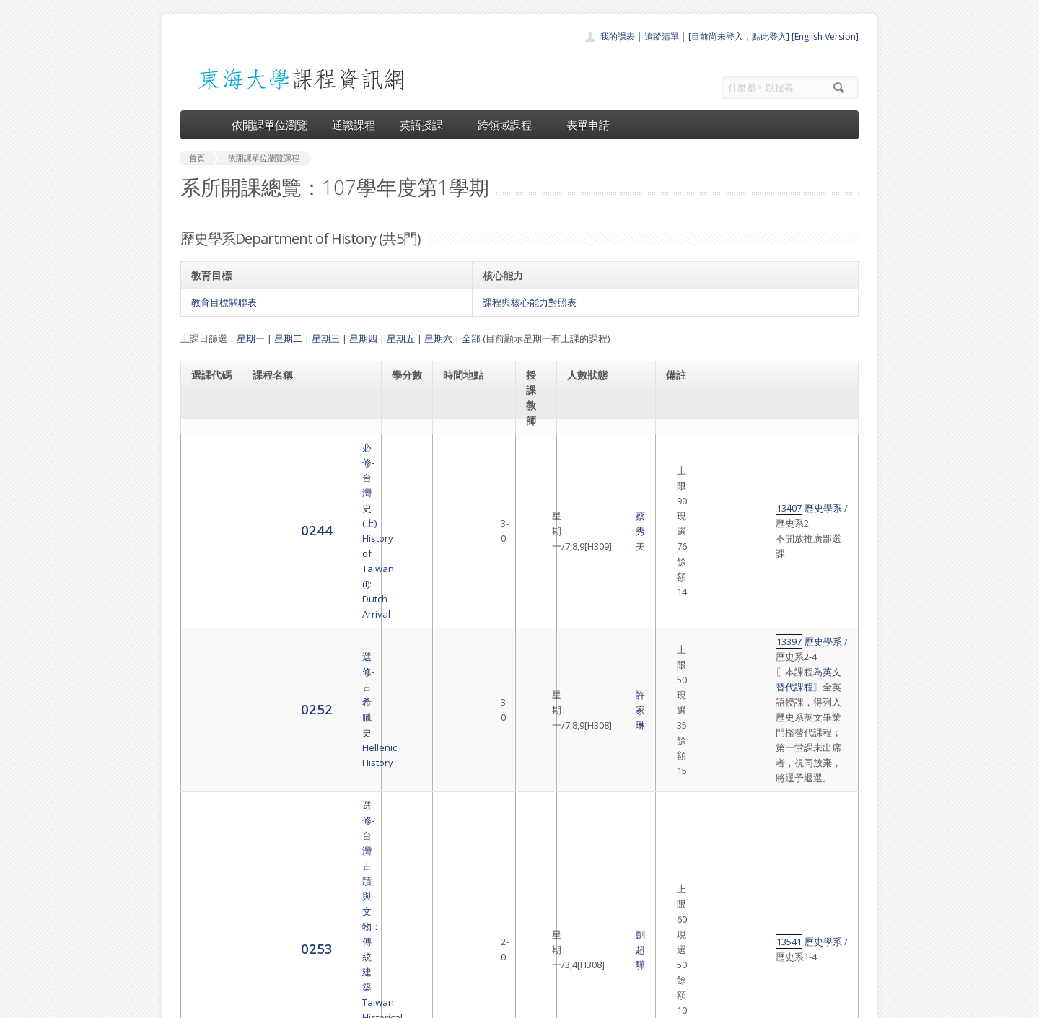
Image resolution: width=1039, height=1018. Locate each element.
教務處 (422, 1003)
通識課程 (353, 125)
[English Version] (825, 36)
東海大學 (193, 1003)
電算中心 (377, 1003)
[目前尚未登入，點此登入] (738, 36)
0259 (207, 681)
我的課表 (617, 36)
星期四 (363, 338)
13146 (683, 681)
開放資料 (482, 947)
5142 (207, 738)
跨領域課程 (510, 125)
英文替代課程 (744, 520)
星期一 (251, 338)
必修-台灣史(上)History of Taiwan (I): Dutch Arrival (310, 462)
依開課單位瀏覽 (269, 125)
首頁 (473, 867)
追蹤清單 (661, 36)
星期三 (326, 338)
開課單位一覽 (491, 883)
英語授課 (426, 125)
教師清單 (482, 963)
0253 (207, 608)
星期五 (401, 338)
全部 (471, 338)
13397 (683, 505)
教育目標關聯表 (224, 302)
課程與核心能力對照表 (530, 302)
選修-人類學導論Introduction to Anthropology (287, 681)
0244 (207, 462)
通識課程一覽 (491, 899)
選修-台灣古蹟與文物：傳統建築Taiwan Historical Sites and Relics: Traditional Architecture (311, 608)
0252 (207, 527)
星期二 (288, 338)
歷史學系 (717, 455)
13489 (683, 731)
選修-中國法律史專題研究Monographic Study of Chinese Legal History (306, 738)
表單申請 (588, 125)
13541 (683, 608)
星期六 (438, 338)
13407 (683, 455)
